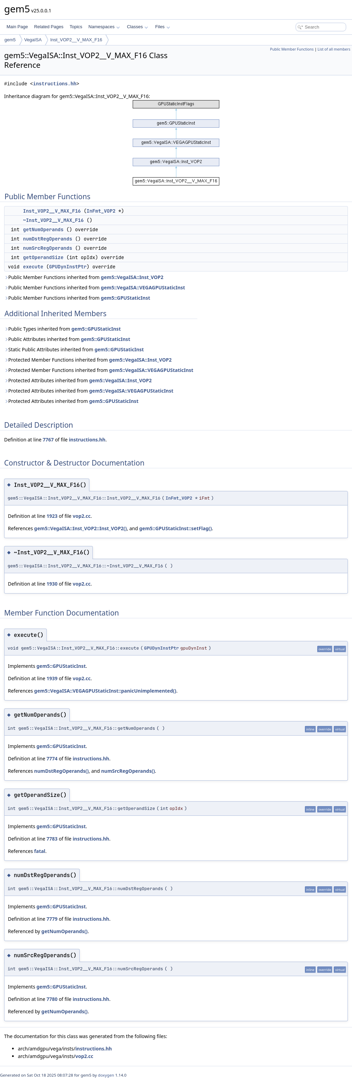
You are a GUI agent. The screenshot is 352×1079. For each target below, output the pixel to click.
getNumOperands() (64, 931)
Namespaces (104, 26)
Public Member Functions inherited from (83, 277)
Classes (137, 26)
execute (33, 267)
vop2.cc (81, 516)
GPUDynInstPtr (68, 267)
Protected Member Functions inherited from (88, 359)
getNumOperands (43, 229)
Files (162, 26)
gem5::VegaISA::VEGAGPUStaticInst (143, 287)
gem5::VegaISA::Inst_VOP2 (132, 277)
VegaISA (33, 39)
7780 (51, 999)
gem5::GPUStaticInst (125, 298)
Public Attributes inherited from (67, 339)
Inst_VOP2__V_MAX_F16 (76, 39)
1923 (51, 516)
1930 (51, 583)
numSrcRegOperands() (128, 771)
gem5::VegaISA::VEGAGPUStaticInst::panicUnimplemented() (105, 690)
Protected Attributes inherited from (78, 380)
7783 (51, 838)
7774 (51, 758)
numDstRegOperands (47, 239)
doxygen (106, 1075)
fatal (39, 851)
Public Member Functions (292, 49)
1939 (51, 678)
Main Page (17, 26)
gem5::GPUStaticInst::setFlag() (175, 528)
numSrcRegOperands (47, 248)
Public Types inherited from (62, 328)
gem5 (10, 39)
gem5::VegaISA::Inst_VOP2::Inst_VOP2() (80, 528)
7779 (51, 919)
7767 (48, 439)
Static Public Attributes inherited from (74, 349)
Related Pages (48, 26)
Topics (75, 26)
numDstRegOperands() (61, 771)
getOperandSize (43, 257)
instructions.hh (54, 84)
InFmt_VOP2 (101, 211)
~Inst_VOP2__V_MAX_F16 (53, 220)
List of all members (334, 49)
